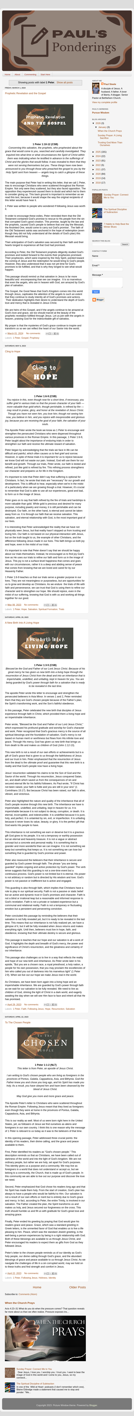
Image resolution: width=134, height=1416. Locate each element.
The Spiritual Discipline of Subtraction (35, 1383)
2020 (98, 174)
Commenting (30, 74)
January (102, 127)
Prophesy (34, 338)
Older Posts (77, 1287)
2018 (98, 182)
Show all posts (65, 82)
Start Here (45, 74)
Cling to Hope (12, 351)
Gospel (24, 338)
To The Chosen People (18, 1022)
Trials (61, 609)
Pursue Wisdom (100, 112)
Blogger (93, 1405)
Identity (52, 1277)
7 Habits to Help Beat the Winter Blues (116, 225)
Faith (23, 1009)
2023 (98, 160)
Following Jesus (36, 1009)
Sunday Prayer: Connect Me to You (34, 1369)
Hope (24, 609)
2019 (98, 178)
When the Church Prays (20, 1302)
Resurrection (58, 1009)
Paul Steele (110, 84)
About (17, 74)
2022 (98, 165)
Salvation (32, 609)
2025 (98, 152)
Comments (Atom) (28, 1294)
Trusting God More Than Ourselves (110, 143)
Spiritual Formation (48, 609)
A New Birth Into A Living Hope (22, 622)
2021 (98, 169)
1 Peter (16, 338)
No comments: (33, 333)
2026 (98, 123)
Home (7, 74)
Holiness (43, 1277)
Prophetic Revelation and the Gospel (25, 93)
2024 (98, 156)
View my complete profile (104, 102)
